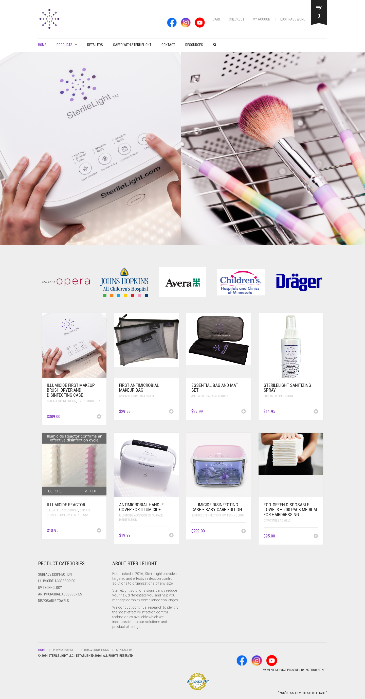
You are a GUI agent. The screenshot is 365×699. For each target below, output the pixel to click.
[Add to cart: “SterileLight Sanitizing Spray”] (316, 412)
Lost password (292, 19)
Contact (168, 45)
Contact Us (124, 650)
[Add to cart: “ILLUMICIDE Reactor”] (99, 531)
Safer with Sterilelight (132, 45)
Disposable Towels (277, 520)
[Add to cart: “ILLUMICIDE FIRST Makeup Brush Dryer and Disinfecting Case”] (99, 417)
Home (42, 45)
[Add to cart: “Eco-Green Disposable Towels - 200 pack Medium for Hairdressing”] (316, 536)
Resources (194, 45)
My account (262, 19)
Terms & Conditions (95, 650)
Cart (217, 19)
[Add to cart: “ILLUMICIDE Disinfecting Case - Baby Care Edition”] (243, 531)
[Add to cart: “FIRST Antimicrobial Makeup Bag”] (171, 412)
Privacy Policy (63, 650)
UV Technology (89, 401)
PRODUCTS (64, 45)
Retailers (95, 45)
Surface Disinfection (61, 401)
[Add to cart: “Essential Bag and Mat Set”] (243, 412)
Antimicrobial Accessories (137, 396)
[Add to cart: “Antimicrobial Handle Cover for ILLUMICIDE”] (171, 536)
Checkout (236, 19)
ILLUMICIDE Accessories (62, 510)
